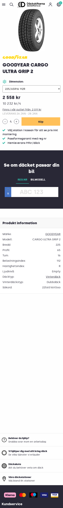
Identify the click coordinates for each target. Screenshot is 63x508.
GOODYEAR (52, 234)
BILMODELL (38, 179)
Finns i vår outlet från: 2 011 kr (22, 109)
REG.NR (22, 179)
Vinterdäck (53, 276)
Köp (40, 121)
